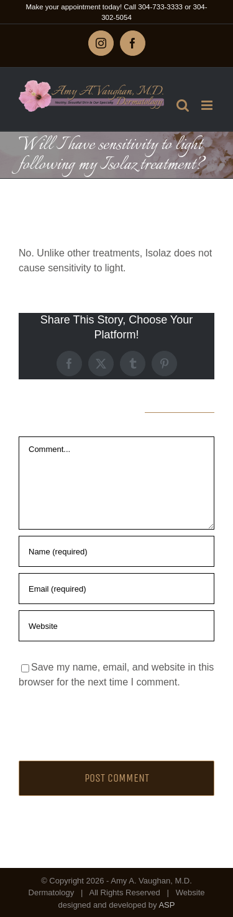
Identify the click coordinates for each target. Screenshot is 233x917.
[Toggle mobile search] (182, 105)
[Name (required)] (116, 551)
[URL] (116, 625)
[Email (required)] (116, 588)
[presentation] (104, 721)
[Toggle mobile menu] (207, 105)
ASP (166, 905)
